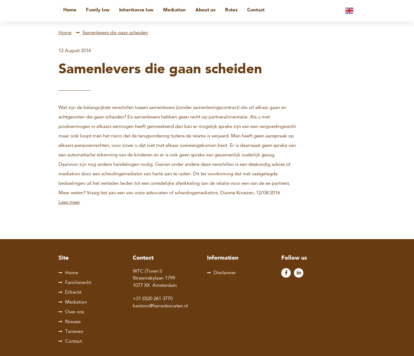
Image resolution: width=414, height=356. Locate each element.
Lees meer (69, 202)
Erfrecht (73, 292)
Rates (231, 10)
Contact (256, 10)
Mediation (174, 10)
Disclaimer (225, 273)
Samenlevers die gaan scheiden (115, 33)
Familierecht (78, 283)
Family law (98, 10)
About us (205, 10)
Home (69, 10)
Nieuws (73, 322)
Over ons (74, 312)
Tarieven (74, 331)
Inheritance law (136, 10)
